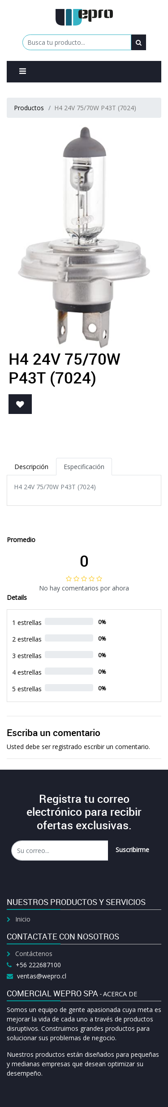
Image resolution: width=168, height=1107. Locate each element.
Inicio (22, 919)
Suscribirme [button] (132, 849)
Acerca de (120, 994)
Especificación (84, 466)
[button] (20, 404)
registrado (67, 746)
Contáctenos (33, 953)
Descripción (31, 466)
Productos (29, 107)
